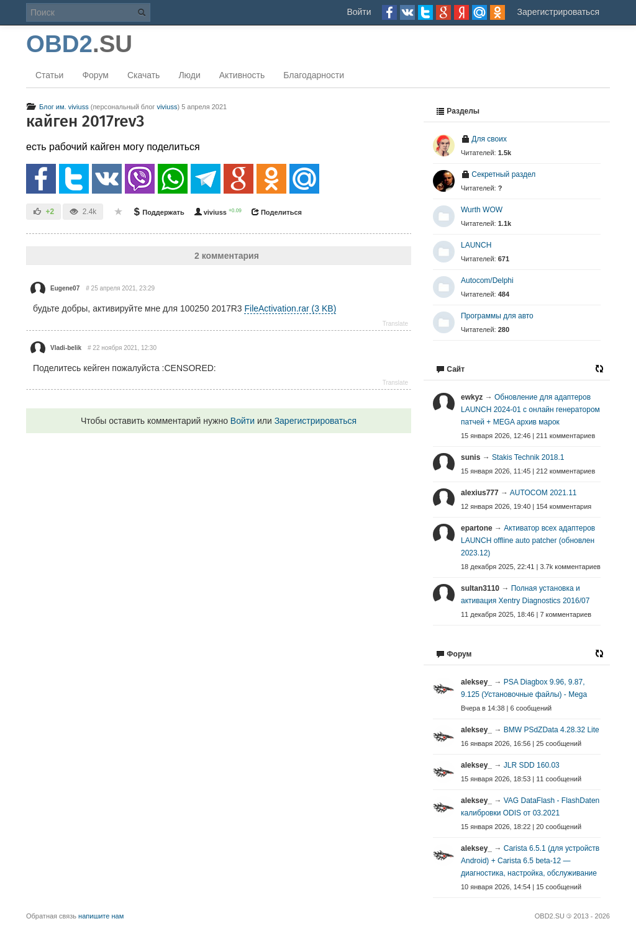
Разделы (457, 111)
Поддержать (158, 212)
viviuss (167, 106)
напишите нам (101, 916)
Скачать (143, 75)
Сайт (450, 369)
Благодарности (313, 75)
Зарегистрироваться (558, 12)
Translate (395, 323)
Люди (189, 75)
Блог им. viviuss (57, 106)
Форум (95, 75)
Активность (242, 75)
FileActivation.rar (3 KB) (290, 308)
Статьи (49, 75)
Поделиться (276, 212)
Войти (359, 12)
